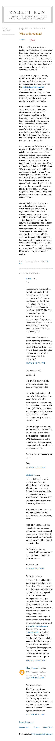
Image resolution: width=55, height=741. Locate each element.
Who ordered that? (30, 33)
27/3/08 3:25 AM (35, 715)
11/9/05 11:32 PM (35, 363)
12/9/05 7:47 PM (35, 568)
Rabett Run (27, 12)
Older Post (47, 727)
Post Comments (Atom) (41, 734)
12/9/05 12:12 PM (35, 467)
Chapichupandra (33, 668)
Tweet (21, 39)
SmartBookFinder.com (38, 626)
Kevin (28, 278)
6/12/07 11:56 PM (35, 660)
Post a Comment (26, 722)
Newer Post (24, 727)
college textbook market (33, 87)
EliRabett (30, 475)
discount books (32, 632)
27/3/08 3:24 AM (35, 678)
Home (36, 727)
